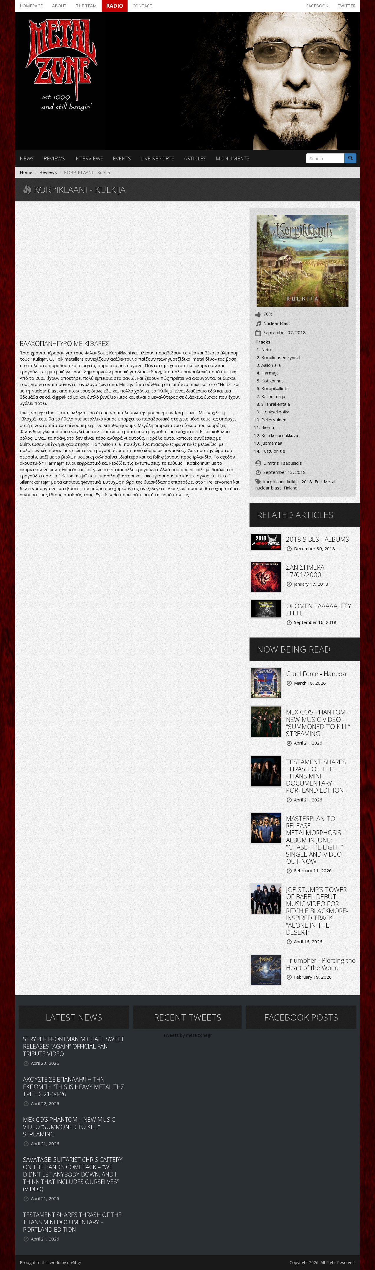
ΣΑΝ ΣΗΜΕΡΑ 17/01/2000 (305, 571)
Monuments (233, 158)
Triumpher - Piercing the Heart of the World (320, 964)
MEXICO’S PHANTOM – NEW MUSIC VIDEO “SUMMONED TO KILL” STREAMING (318, 722)
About (59, 6)
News (27, 158)
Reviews (54, 158)
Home (26, 172)
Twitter (347, 6)
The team (86, 6)
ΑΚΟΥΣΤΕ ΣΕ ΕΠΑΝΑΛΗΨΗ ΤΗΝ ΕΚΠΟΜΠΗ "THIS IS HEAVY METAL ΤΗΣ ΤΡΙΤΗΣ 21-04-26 (73, 1086)
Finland (291, 488)
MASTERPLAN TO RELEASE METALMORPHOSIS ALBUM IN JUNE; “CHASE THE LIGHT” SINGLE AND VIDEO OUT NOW (314, 839)
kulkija (293, 481)
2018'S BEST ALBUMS (317, 539)
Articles (195, 158)
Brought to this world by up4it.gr (50, 1262)
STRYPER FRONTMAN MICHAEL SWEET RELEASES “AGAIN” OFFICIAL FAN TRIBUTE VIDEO (73, 1046)
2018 (306, 481)
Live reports (157, 158)
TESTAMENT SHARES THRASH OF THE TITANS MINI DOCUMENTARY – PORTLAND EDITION (316, 776)
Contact (142, 6)
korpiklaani (273, 481)
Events (122, 158)
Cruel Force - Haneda (316, 673)
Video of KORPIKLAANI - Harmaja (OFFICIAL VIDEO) (130, 270)
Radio (114, 5)
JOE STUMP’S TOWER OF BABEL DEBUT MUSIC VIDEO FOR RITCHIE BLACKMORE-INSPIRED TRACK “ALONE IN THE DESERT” (317, 911)
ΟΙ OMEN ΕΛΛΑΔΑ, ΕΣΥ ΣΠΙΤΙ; (318, 609)
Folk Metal (325, 481)
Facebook (317, 6)
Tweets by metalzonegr (187, 1035)
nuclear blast (268, 488)
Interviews (88, 158)
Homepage (31, 6)
